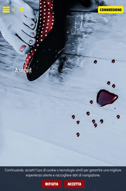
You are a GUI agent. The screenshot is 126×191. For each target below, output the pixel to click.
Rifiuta (51, 184)
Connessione (111, 10)
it (22, 9)
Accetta (74, 184)
